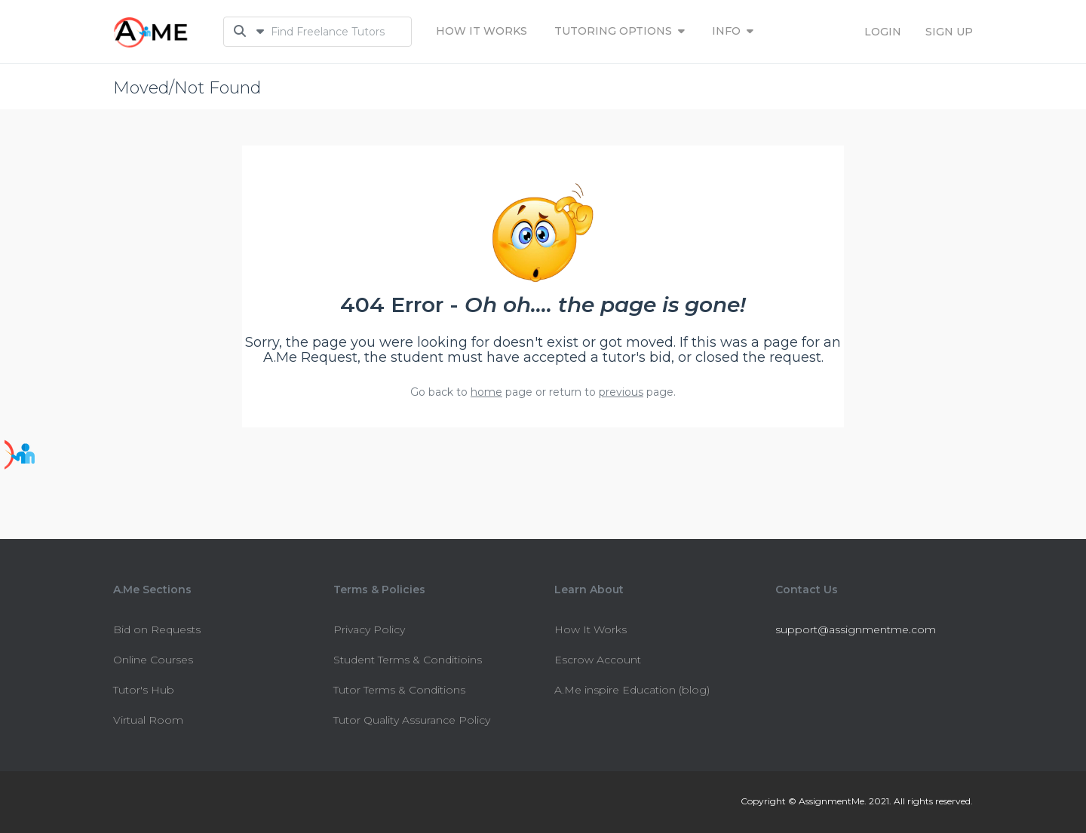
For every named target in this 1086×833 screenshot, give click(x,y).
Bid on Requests (157, 629)
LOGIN (882, 31)
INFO (732, 31)
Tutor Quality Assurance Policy (411, 720)
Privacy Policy (369, 629)
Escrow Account (597, 659)
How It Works (481, 31)
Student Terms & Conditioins (407, 659)
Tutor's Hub (143, 690)
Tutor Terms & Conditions (399, 690)
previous (621, 392)
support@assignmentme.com (855, 629)
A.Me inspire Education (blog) (632, 690)
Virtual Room (148, 720)
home (486, 392)
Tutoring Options (619, 31)
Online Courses (153, 659)
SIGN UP (949, 31)
